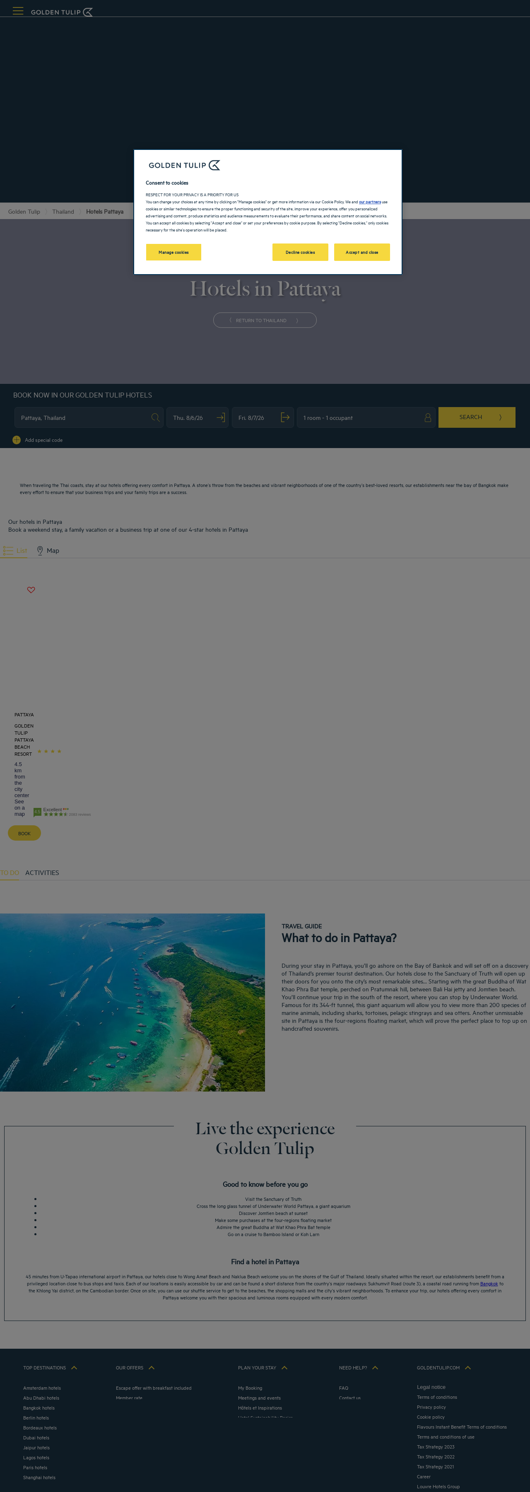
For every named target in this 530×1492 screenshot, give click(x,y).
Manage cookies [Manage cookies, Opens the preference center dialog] (174, 251)
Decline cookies (300, 251)
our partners (370, 201)
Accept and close (362, 251)
